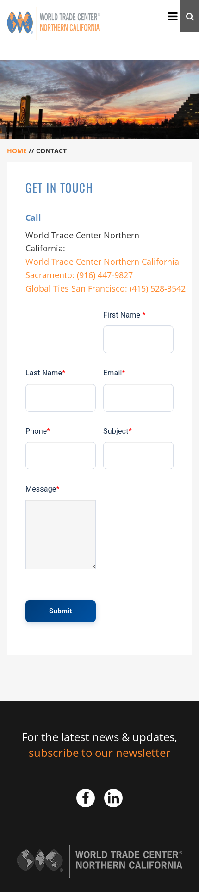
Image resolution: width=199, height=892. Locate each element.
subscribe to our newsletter (99, 752)
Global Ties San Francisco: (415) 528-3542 (105, 288)
